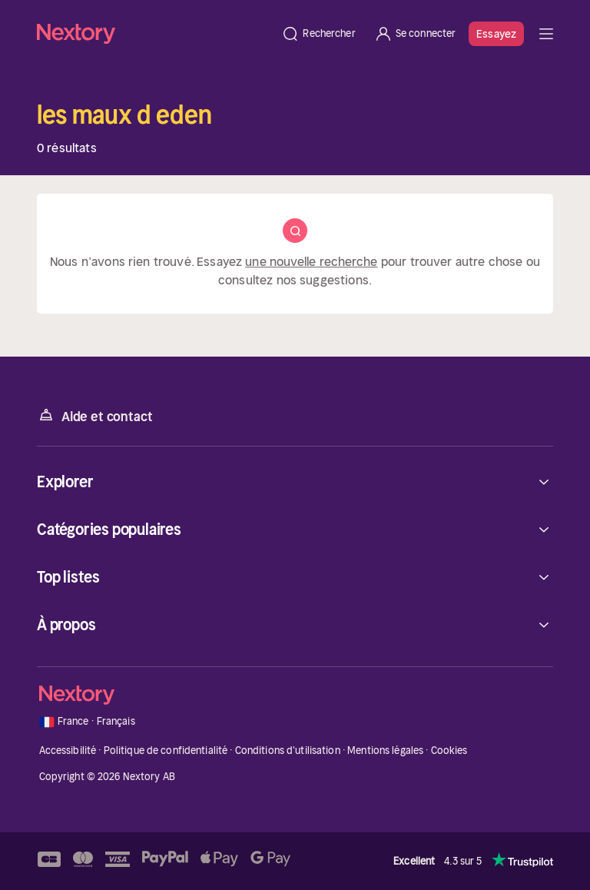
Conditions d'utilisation (287, 750)
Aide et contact (94, 415)
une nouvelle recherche (311, 261)
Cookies (449, 750)
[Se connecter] (415, 33)
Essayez (496, 34)
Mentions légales (385, 750)
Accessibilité (68, 750)
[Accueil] (154, 33)
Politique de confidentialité (166, 750)
